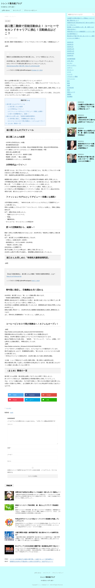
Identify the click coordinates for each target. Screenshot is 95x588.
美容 (68, 90)
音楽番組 (69, 96)
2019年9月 (70, 55)
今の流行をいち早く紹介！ (47, 580)
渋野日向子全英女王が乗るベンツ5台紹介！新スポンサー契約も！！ (38, 492)
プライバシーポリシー (30, 10)
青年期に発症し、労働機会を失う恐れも (21, 118)
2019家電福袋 (71, 58)
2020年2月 (70, 44)
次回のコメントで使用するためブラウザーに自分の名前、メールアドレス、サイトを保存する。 (32, 471)
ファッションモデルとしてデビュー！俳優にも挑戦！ (26, 111)
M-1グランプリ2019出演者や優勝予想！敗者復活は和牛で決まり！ (37, 546)
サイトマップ (17, 10)
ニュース (69, 74)
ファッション (71, 78)
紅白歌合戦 (70, 87)
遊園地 (69, 94)
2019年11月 (70, 51)
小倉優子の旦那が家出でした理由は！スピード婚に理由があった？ (86, 107)
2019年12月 (70, 49)
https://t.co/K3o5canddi (32, 66)
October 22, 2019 (37, 70)
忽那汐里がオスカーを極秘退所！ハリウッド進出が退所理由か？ (86, 146)
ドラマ (69, 72)
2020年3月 (70, 42)
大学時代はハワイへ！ (16, 109)
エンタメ (8, 408)
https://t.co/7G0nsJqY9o (14, 276)
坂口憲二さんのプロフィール (15, 104)
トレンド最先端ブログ (11, 3)
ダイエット (70, 70)
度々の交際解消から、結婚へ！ (19, 114)
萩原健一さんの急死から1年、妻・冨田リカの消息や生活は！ (86, 133)
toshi (11, 412)
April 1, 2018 (36, 280)
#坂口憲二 (22, 66)
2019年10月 (70, 53)
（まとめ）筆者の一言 (13, 123)
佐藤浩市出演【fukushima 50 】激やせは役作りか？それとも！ (86, 120)
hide (28, 100)
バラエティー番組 (72, 76)
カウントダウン (71, 65)
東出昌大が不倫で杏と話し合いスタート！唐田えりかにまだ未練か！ (86, 159)
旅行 (68, 81)
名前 (9, 448)
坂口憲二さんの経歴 (15, 106)
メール (9, 454)
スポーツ (69, 67)
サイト (9, 461)
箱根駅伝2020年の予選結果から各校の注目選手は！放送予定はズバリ (31, 561)
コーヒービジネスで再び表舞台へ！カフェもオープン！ (26, 121)
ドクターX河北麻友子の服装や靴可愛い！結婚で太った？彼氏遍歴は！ (32, 559)
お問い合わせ (6, 10)
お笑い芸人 (70, 61)
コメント (10, 424)
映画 (68, 83)
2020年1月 (70, 46)
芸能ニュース (71, 92)
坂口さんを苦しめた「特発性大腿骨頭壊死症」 (21, 116)
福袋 (68, 85)
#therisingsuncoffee (13, 66)
